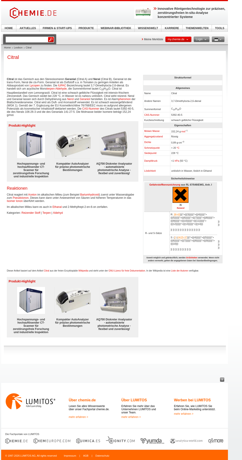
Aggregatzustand (153, 136)
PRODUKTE (86, 28)
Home (7, 47)
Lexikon (18, 47)
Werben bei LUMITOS (192, 400)
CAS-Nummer (151, 114)
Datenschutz (102, 455)
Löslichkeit (150, 170)
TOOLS (219, 28)
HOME (9, 28)
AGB (85, 455)
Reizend (180, 208)
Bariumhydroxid (89, 194)
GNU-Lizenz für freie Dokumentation (127, 270)
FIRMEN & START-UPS (57, 28)
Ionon (19, 201)
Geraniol (85, 99)
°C (178, 147)
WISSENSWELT (148, 28)
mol (183, 131)
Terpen (46, 212)
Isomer (11, 201)
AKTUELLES (28, 28)
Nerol (70, 99)
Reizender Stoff (31, 212)
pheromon (124, 99)
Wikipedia (83, 270)
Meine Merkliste (153, 39)
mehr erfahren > (78, 417)
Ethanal (57, 207)
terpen (50, 88)
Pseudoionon (21, 197)
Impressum (70, 455)
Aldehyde (61, 88)
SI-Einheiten (191, 257)
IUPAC (62, 85)
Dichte (147, 142)
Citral (46, 270)
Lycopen (35, 85)
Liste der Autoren (179, 270)
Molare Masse (152, 131)
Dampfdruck (150, 160)
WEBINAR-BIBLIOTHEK (116, 28)
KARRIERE (172, 28)
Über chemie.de (82, 400)
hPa (177, 160)
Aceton (32, 194)
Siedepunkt (150, 153)
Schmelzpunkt (152, 147)
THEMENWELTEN (197, 28)
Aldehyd (58, 212)
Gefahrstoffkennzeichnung (164, 184)
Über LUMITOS (134, 400)
